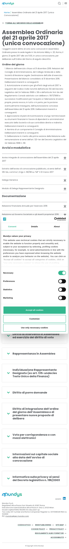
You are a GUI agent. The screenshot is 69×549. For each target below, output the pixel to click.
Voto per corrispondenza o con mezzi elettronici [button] (34, 436)
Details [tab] (34, 226)
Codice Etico (24, 525)
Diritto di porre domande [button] (30, 392)
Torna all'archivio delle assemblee (24, 23)
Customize (34, 319)
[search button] (59, 3)
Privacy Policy (56, 529)
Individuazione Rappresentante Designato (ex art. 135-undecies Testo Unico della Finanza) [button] (35, 373)
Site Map (60, 525)
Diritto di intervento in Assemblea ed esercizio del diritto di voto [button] (36, 335)
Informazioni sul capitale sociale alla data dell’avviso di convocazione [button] (35, 457)
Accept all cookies (34, 310)
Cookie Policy (38, 529)
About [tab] (57, 226)
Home (7, 12)
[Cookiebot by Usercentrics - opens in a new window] (54, 219)
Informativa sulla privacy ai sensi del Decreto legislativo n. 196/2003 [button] (36, 478)
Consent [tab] (12, 226)
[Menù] (65, 3)
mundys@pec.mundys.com (17, 516)
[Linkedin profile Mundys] (64, 498)
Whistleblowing (43, 525)
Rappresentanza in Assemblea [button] (34, 353)
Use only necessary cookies (34, 327)
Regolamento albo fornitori (49, 533)
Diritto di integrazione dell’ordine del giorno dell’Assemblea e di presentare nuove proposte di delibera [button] (36, 413)
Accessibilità (57, 537)
